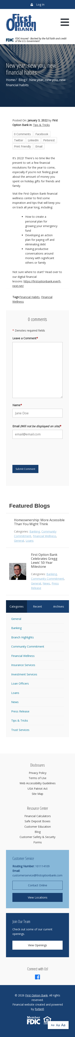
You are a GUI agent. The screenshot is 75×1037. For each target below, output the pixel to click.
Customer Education (37, 826)
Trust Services (20, 730)
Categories (17, 606)
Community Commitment (47, 578)
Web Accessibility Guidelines (38, 783)
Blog (22, 80)
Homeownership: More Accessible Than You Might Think (39, 522)
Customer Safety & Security (37, 837)
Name (17, 405)
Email (38, 146)
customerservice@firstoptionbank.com (37, 875)
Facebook (41, 134)
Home (10, 80)
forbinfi (39, 1009)
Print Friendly (22, 146)
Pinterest (49, 140)
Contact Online (37, 885)
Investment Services (24, 674)
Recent (37, 606)
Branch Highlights (22, 637)
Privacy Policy (37, 773)
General (19, 540)
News (46, 583)
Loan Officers (20, 683)
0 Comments (22, 134)
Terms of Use (37, 778)
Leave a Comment (25, 338)
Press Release (20, 711)
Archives (58, 606)
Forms (37, 842)
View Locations (37, 897)
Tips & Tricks (41, 125)
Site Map (37, 794)
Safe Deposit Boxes (37, 821)
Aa (52, 1025)
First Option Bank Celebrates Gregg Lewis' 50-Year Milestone (44, 560)
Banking (34, 531)
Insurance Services (23, 665)
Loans (30, 540)
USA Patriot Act (38, 788)
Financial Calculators (37, 816)
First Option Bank (36, 995)
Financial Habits (29, 297)
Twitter (18, 140)
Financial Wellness (44, 536)
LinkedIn (33, 140)
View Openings (37, 945)
